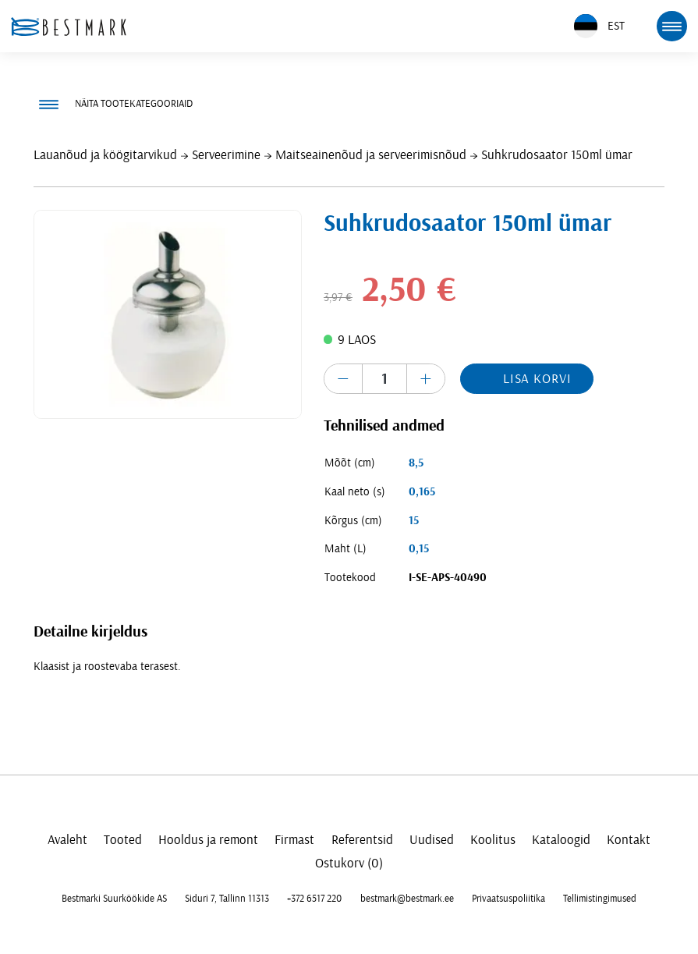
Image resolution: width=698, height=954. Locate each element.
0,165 (422, 492)
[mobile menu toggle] (671, 26)
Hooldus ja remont (208, 839)
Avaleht (67, 839)
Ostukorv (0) (349, 863)
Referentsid (362, 839)
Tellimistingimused (599, 898)
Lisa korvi (537, 378)
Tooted (123, 839)
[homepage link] (68, 26)
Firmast (294, 839)
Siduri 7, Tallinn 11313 (227, 898)
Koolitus (493, 839)
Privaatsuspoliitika (508, 898)
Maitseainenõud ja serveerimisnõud (370, 154)
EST (599, 26)
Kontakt (628, 839)
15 (414, 521)
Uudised (431, 839)
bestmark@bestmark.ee (407, 898)
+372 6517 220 (314, 898)
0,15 (419, 549)
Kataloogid (561, 839)
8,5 (416, 463)
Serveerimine (226, 154)
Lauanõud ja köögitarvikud (105, 154)
